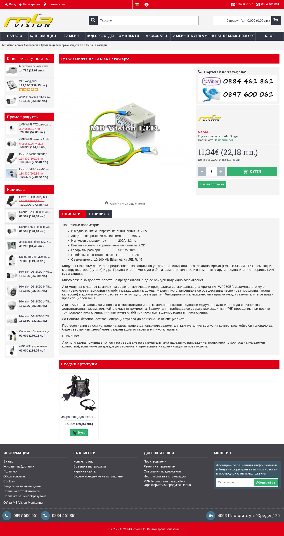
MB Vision (204, 132)
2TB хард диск (28, 81)
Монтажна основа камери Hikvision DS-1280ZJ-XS (35, 66)
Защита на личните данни (22, 486)
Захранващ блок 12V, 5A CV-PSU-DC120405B (35, 241)
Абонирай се (265, 482)
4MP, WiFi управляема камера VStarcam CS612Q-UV (35, 346)
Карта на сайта (84, 471)
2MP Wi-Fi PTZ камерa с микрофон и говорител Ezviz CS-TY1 (35, 124)
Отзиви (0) (99, 214)
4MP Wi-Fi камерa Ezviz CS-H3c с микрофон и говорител (35, 139)
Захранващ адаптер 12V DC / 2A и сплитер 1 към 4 (79, 417)
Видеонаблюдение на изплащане (98, 476)
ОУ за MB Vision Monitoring (23, 502)
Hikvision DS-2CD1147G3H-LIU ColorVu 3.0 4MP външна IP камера (35, 301)
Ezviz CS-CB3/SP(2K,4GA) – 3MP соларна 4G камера (35, 154)
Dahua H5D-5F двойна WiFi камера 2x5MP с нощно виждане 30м (35, 256)
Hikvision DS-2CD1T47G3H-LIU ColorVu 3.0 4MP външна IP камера (35, 271)
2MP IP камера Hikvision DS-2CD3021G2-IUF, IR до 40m (35, 96)
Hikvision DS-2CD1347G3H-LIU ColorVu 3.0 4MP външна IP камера (35, 286)
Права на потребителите (21, 491)
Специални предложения (162, 471)
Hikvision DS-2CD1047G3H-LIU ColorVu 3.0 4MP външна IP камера (35, 316)
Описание (72, 214)
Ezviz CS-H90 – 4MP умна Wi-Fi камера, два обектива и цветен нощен (35, 169)
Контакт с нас (83, 461)
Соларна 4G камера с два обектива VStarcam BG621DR (35, 331)
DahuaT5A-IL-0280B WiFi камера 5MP (35, 212)
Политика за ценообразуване (24, 496)
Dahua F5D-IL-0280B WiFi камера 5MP (35, 227)
